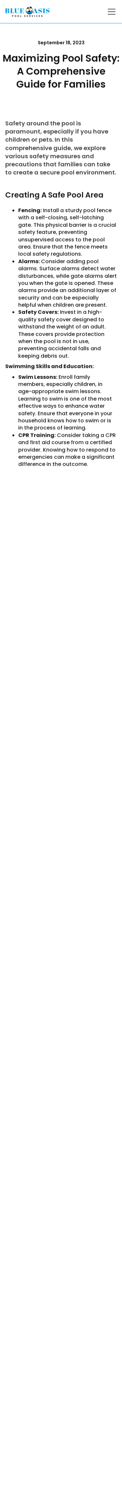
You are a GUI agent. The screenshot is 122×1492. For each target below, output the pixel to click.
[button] (110, 11)
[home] (27, 11)
